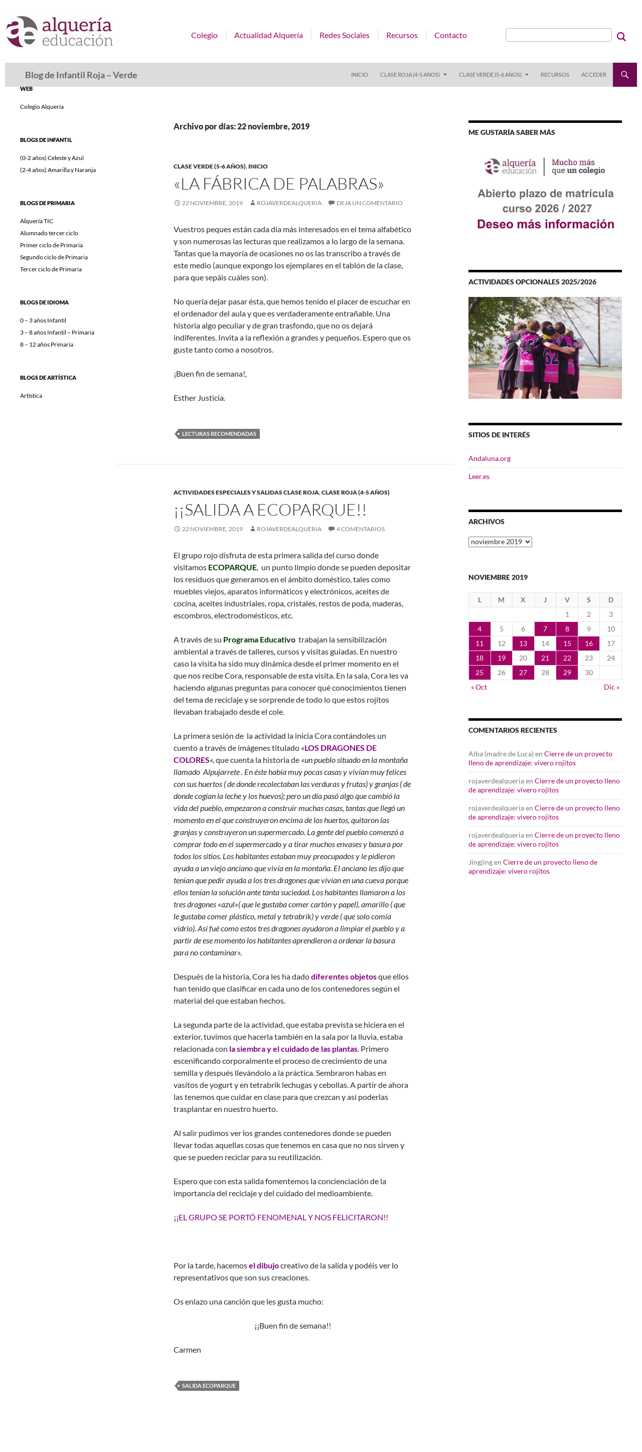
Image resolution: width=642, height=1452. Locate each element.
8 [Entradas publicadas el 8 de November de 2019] (567, 628)
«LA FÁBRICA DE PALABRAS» (279, 183)
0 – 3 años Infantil (43, 320)
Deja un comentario (370, 203)
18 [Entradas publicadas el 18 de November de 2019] (479, 658)
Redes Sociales (344, 35)
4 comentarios (361, 529)
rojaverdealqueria (289, 203)
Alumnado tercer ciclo (49, 233)
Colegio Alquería (42, 106)
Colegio (204, 35)
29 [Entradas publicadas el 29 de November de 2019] (567, 672)
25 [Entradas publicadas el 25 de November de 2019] (479, 672)
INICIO (359, 74)
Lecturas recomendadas (219, 433)
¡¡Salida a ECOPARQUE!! (270, 509)
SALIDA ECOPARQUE (209, 1385)
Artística (31, 395)
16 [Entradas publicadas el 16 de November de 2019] (589, 643)
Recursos (402, 35)
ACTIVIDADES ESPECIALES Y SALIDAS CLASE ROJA (246, 492)
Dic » (611, 687)
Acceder (593, 74)
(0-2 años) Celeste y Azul (52, 158)
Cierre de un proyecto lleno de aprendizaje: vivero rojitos (540, 758)
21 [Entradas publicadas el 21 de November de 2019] (545, 658)
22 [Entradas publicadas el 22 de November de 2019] (567, 658)
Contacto (450, 35)
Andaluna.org (489, 458)
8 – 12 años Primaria (46, 344)
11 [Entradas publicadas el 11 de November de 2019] (479, 643)
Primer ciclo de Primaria (51, 245)
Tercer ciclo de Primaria (51, 269)
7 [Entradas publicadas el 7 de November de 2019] (545, 628)
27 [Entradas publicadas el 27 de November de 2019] (523, 672)
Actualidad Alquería (268, 35)
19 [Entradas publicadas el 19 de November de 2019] (502, 658)
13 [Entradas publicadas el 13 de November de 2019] (523, 643)
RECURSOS (555, 74)
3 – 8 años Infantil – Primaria (57, 332)
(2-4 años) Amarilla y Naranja (58, 170)
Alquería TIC (36, 221)
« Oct (479, 687)
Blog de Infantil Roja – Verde (81, 74)
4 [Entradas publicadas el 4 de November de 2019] (479, 628)
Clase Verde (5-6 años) (490, 74)
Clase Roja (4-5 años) (410, 74)
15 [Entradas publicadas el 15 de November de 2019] (567, 643)
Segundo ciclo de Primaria (54, 257)
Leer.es (479, 476)
